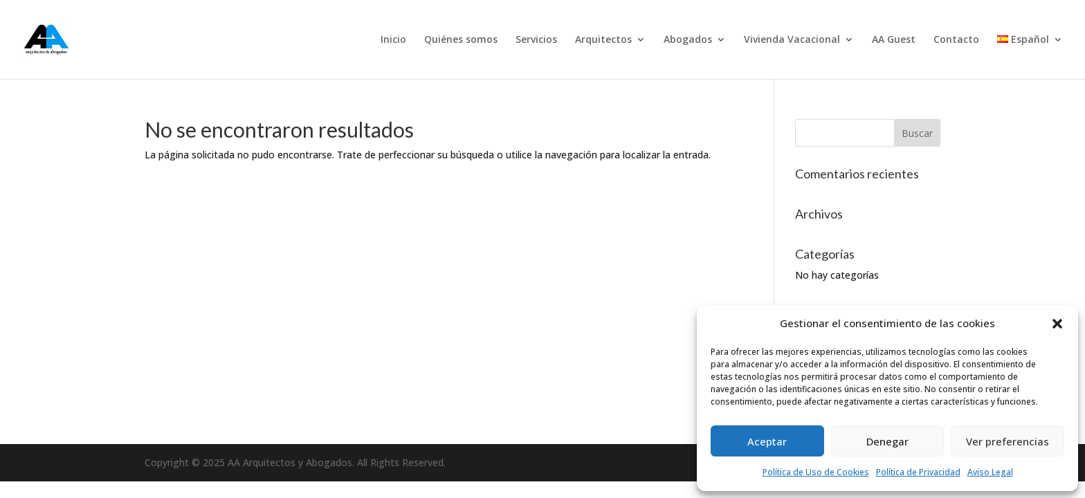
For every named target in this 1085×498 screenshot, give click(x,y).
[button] (1057, 324)
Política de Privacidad (918, 472)
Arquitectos (603, 40)
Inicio (393, 40)
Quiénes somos (461, 40)
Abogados (688, 40)
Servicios (536, 40)
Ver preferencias (1007, 441)
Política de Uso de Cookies (816, 472)
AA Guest (893, 40)
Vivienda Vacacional (792, 40)
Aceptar (767, 441)
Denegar (887, 441)
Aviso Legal (990, 472)
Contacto (956, 40)
